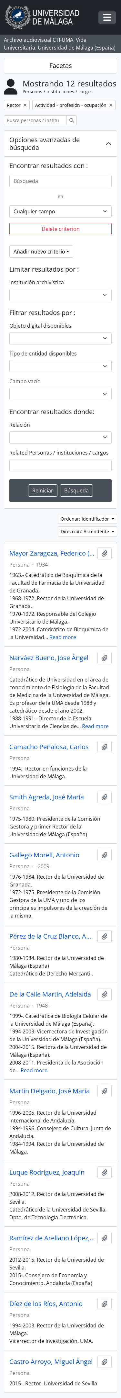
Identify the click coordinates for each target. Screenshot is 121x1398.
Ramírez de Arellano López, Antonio (52, 1238)
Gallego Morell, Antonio (44, 855)
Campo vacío (25, 381)
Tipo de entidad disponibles (43, 353)
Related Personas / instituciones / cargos (59, 452)
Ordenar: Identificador (85, 519)
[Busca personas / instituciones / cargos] (35, 120)
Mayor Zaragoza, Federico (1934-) (52, 553)
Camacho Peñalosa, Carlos (49, 747)
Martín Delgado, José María (49, 1091)
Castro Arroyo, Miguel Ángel (51, 1362)
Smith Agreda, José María (46, 797)
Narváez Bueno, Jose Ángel (48, 658)
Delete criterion (61, 228)
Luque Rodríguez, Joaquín (47, 1172)
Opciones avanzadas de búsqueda (44, 143)
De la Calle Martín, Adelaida (50, 994)
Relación (19, 424)
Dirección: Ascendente (85, 531)
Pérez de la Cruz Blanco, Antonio (52, 936)
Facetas (60, 65)
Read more (62, 637)
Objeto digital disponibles (40, 325)
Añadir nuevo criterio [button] (39, 251)
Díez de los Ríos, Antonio (46, 1304)
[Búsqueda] (60, 181)
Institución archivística (36, 282)
